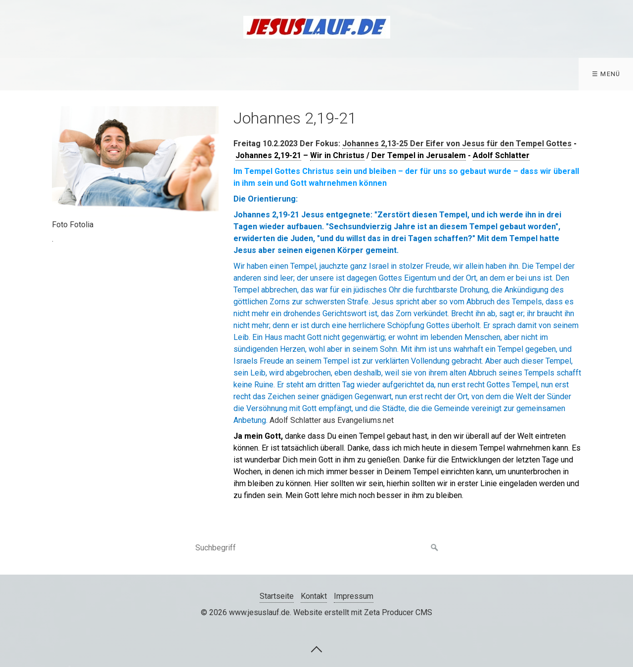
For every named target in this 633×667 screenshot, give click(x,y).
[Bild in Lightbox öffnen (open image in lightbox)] (135, 161)
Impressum (353, 596)
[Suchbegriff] (316, 548)
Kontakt (314, 596)
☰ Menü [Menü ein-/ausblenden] (606, 74)
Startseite (277, 596)
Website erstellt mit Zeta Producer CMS (362, 612)
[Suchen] (435, 548)
